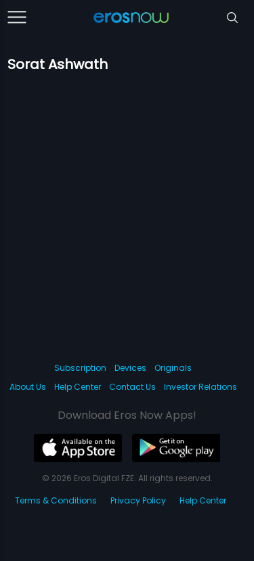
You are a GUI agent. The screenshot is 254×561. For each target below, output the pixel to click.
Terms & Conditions (56, 500)
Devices (130, 368)
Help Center (77, 386)
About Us (27, 386)
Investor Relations (200, 386)
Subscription (80, 368)
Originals (173, 368)
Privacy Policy (138, 500)
